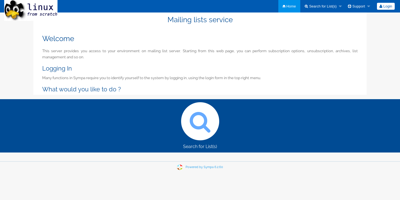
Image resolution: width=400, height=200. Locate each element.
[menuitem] (289, 6)
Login (385, 6)
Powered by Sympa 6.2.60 (204, 167)
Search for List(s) (321, 6)
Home (289, 6)
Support (356, 6)
